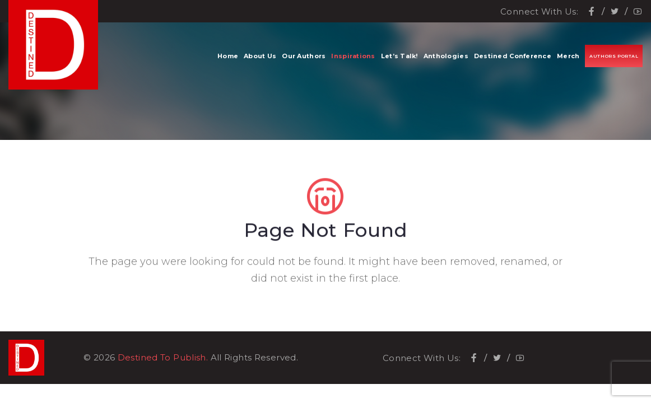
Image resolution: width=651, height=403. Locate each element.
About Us (260, 56)
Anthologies (446, 56)
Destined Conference (512, 56)
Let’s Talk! (399, 56)
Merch (568, 56)
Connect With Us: (539, 11)
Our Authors (304, 56)
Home (227, 56)
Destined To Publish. (163, 357)
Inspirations (353, 56)
